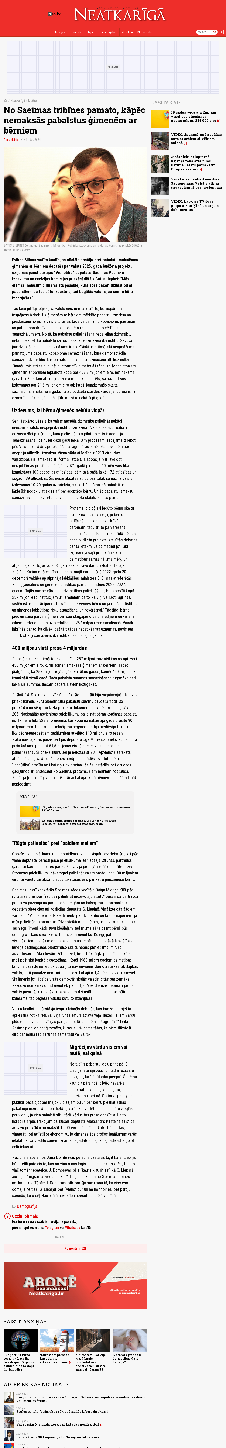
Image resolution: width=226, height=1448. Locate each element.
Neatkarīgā (17, 101)
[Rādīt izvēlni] (4, 32)
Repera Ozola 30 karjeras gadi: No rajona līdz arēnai (57, 1437)
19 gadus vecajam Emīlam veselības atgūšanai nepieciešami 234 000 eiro (86, 808)
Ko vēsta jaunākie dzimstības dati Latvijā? (127, 1358)
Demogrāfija (24, 1206)
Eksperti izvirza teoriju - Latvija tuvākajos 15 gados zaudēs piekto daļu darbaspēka (19, 1362)
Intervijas (58, 32)
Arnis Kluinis (11, 139)
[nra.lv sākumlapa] (54, 14)
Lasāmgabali (108, 32)
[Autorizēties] (222, 32)
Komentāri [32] (75, 1248)
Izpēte (92, 32)
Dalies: (60, 1237)
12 (71, 1362)
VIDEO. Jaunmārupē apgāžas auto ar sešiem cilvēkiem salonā (196, 138)
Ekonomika (144, 32)
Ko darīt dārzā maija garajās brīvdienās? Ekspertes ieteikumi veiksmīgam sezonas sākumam (79, 822)
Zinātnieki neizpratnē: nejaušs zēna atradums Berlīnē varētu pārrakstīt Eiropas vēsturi (193, 163)
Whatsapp (72, 1228)
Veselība (127, 32)
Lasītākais (166, 102)
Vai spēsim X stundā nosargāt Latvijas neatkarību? (57, 1424)
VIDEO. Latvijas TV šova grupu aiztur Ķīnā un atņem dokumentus (195, 205)
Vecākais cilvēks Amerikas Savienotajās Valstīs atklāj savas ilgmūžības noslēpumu (196, 183)
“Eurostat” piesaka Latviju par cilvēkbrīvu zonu (54, 1358)
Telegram (52, 1228)
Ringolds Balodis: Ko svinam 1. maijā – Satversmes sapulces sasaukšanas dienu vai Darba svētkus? (80, 1399)
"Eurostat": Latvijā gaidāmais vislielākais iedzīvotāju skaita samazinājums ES (91, 1362)
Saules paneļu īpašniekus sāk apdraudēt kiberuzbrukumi (62, 1412)
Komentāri (76, 32)
